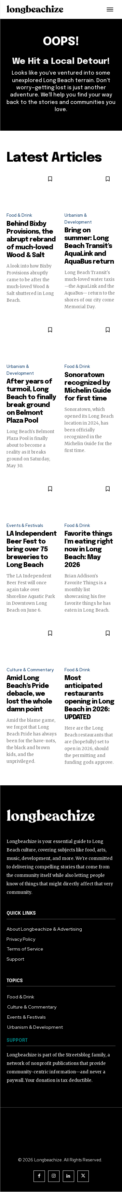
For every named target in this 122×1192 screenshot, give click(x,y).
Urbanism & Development (78, 218)
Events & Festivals (25, 525)
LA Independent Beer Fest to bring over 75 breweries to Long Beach (32, 550)
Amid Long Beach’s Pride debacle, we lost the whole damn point (29, 694)
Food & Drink (19, 215)
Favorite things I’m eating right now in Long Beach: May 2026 (88, 550)
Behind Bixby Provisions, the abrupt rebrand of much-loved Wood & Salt (31, 240)
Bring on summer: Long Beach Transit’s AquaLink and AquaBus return (89, 246)
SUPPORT (17, 1040)
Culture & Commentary (30, 670)
